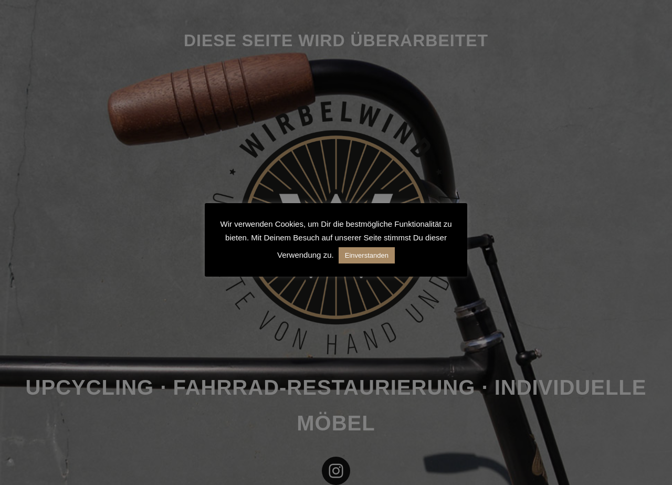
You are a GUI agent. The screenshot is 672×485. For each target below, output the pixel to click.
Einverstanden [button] (366, 255)
